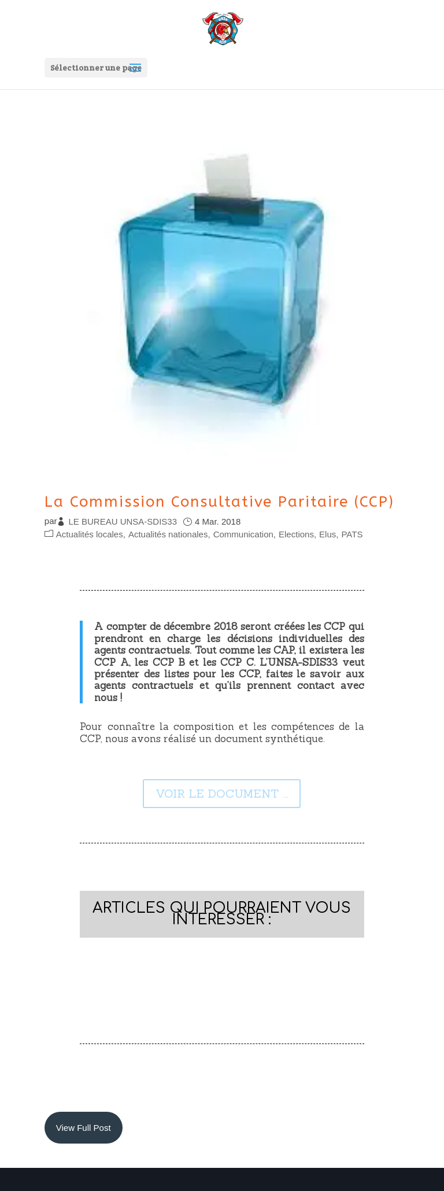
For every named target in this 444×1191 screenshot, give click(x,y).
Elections (296, 534)
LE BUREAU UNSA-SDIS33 (122, 521)
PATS (351, 534)
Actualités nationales (168, 534)
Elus (327, 534)
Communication (243, 534)
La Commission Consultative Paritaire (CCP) (219, 502)
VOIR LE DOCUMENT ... (222, 793)
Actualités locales (89, 534)
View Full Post (83, 1128)
